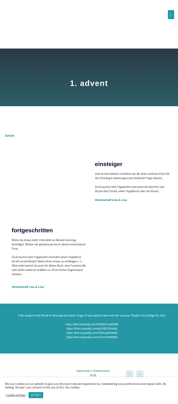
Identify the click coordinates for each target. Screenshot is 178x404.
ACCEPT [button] (36, 395)
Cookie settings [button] (16, 395)
